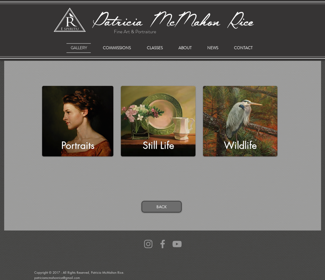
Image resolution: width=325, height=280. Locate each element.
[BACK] (162, 206)
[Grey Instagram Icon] (148, 244)
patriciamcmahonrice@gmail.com (45, 245)
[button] (117, 48)
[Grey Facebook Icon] (162, 244)
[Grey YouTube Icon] (177, 244)
